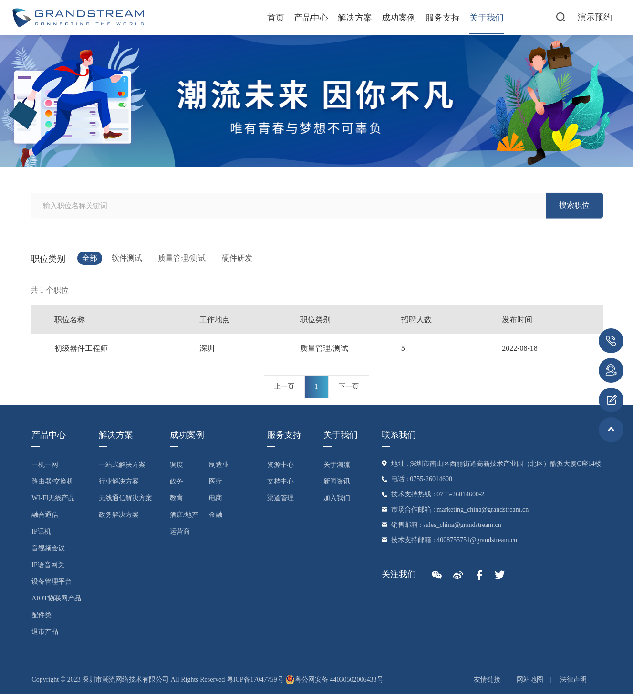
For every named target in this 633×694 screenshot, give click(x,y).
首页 (275, 17)
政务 (176, 481)
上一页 (284, 386)
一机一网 (44, 464)
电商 (215, 498)
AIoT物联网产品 (56, 598)
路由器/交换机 (52, 481)
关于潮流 (336, 464)
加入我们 (336, 498)
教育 (176, 498)
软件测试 (127, 258)
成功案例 (399, 17)
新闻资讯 (336, 481)
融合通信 (44, 514)
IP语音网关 (47, 564)
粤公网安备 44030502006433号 (334, 679)
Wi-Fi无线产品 (53, 498)
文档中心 (280, 481)
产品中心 (311, 17)
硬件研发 (237, 258)
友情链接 (487, 679)
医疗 (215, 481)
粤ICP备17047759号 (255, 679)
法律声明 (573, 679)
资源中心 (280, 464)
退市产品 (44, 631)
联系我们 (399, 435)
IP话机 (41, 531)
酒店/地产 (184, 514)
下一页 (349, 386)
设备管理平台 (51, 581)
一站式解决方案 (122, 464)
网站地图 (530, 679)
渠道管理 (280, 498)
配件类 (41, 615)
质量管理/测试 (182, 258)
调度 (176, 464)
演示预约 (595, 17)
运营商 (180, 531)
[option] (316, 101)
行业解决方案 (119, 481)
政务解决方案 (119, 514)
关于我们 (486, 17)
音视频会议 (48, 548)
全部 (89, 258)
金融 (215, 514)
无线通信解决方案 (125, 498)
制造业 (219, 464)
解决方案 (355, 17)
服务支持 (442, 17)
